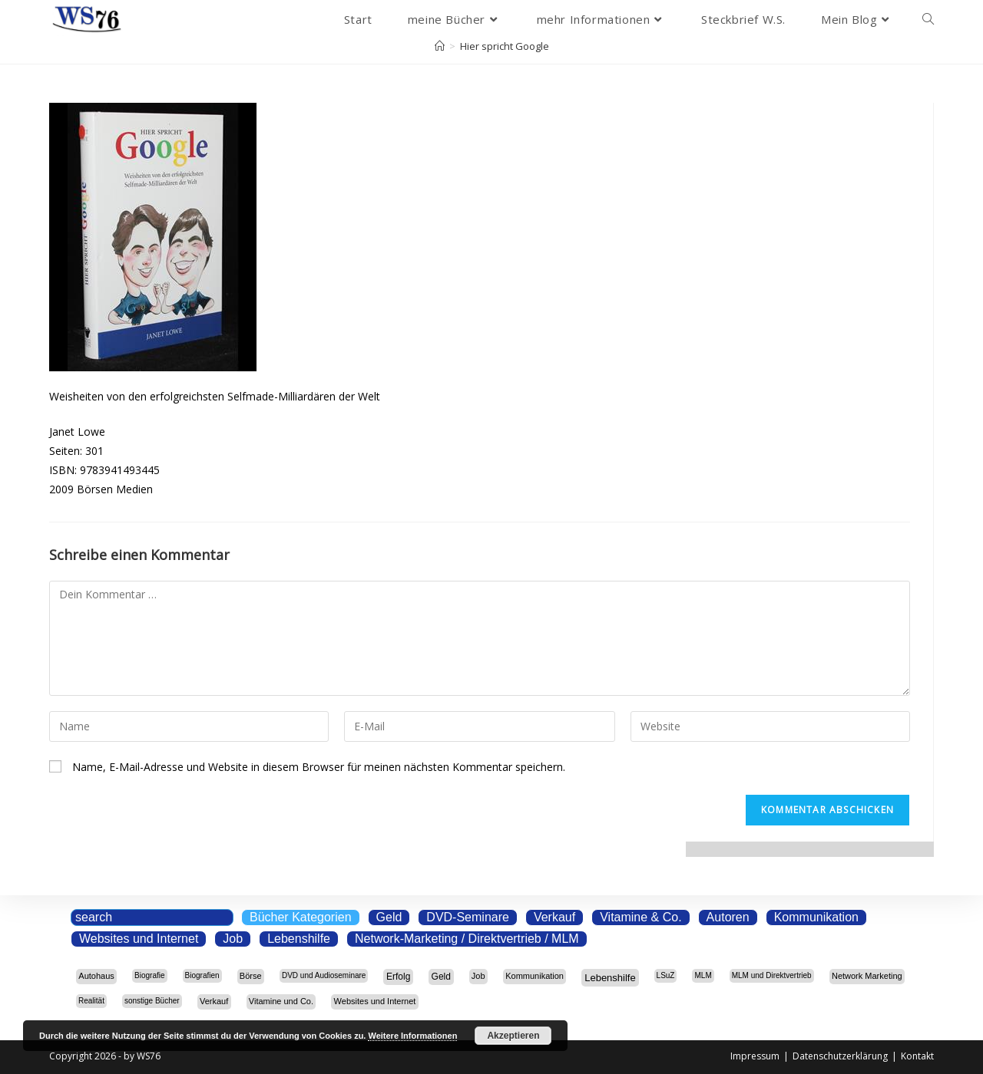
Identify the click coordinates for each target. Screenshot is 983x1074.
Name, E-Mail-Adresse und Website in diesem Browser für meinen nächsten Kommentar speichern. (318, 766)
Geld (389, 917)
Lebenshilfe (298, 938)
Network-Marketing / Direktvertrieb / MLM (467, 938)
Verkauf (554, 917)
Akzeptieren (513, 1035)
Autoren (728, 917)
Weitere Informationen (412, 1035)
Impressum (754, 1055)
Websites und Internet (138, 938)
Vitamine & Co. (640, 917)
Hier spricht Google (504, 46)
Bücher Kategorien (301, 917)
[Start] (440, 46)
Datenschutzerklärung (840, 1055)
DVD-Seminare (467, 917)
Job (233, 938)
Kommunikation (816, 917)
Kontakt (917, 1055)
